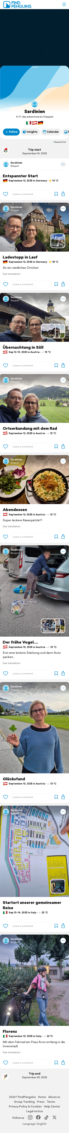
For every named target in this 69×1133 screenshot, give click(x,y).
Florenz (10, 1031)
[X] (54, 1118)
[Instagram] (30, 1118)
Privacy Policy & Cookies (25, 1106)
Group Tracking (24, 1102)
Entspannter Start (20, 176)
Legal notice (34, 1111)
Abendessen (15, 509)
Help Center (52, 1106)
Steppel (14, 165)
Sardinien (34, 111)
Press (41, 1102)
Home (42, 1097)
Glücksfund (14, 779)
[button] (64, 4)
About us (54, 1097)
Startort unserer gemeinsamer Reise (32, 905)
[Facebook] (38, 1118)
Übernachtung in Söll (23, 347)
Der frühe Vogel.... (20, 642)
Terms (51, 1102)
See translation (11, 274)
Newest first (59, 142)
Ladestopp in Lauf (20, 257)
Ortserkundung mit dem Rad (30, 428)
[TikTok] (46, 1118)
